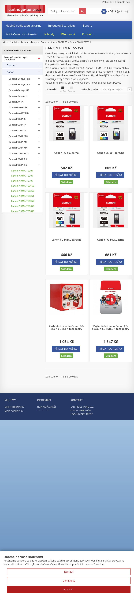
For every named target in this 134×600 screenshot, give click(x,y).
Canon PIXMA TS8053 (22, 349)
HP (8, 462)
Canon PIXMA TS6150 (22, 283)
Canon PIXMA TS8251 (22, 374)
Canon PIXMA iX (17, 132)
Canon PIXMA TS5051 (22, 217)
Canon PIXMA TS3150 (22, 187)
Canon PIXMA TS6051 (22, 278)
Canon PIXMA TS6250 (22, 293)
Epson (10, 455)
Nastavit (68, 571)
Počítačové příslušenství (19, 531)
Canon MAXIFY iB (18, 109)
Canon (10, 73)
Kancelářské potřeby (17, 524)
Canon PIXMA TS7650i (23, 323)
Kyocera (11, 476)
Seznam (72, 89)
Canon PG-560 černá (66, 152)
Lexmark (12, 483)
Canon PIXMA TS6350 (22, 303)
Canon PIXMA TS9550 (22, 429)
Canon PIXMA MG (18, 137)
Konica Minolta (15, 469)
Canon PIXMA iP (17, 126)
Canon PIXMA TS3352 (22, 202)
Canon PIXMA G (17, 120)
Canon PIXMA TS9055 (22, 414)
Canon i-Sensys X (18, 97)
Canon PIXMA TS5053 (22, 222)
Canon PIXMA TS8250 (22, 369)
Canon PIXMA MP (18, 143)
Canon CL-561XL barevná (66, 239)
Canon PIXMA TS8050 (22, 333)
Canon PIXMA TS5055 (22, 227)
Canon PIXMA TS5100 (22, 232)
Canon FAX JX (16, 103)
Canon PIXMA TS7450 (22, 313)
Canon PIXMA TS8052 (22, 343)
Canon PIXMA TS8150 (22, 354)
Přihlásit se (108, 2)
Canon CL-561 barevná (110, 152)
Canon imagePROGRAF (21, 447)
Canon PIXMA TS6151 (22, 288)
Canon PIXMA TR (18, 160)
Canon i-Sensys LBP (19, 86)
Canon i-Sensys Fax (19, 80)
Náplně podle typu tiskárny (15, 59)
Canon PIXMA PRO (18, 155)
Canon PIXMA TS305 (22, 177)
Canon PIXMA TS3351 (22, 197)
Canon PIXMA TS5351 (22, 253)
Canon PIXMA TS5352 (22, 258)
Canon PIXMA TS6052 (22, 273)
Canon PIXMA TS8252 (22, 379)
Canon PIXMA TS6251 (22, 298)
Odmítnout (69, 580)
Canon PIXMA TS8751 (22, 404)
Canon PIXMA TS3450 (22, 207)
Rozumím (68, 589)
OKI (9, 489)
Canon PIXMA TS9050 (22, 409)
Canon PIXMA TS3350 (22, 192)
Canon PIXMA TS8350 (22, 384)
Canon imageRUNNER (21, 442)
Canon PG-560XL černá (110, 239)
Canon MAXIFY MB (19, 114)
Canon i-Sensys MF (19, 91)
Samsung (12, 496)
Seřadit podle (89, 89)
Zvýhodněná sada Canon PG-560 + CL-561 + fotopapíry (66, 327)
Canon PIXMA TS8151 (22, 359)
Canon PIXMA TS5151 (22, 242)
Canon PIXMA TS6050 (22, 268)
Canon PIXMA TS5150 (22, 237)
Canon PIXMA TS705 (22, 182)
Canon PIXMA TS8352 (22, 394)
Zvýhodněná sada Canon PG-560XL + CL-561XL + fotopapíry (110, 327)
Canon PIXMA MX (18, 149)
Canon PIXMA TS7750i (23, 328)
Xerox (10, 510)
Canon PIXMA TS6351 (22, 308)
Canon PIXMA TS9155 (22, 424)
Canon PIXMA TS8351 (22, 389)
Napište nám (123, 2)
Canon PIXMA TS (18, 166)
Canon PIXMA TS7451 (22, 318)
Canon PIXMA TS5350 (23, 248)
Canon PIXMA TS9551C (18, 434)
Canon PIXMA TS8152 (22, 364)
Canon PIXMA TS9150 (22, 419)
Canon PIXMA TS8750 (22, 399)
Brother (11, 66)
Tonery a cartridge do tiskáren (18, 518)
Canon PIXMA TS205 (22, 172)
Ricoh (10, 503)
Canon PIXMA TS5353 (22, 263)
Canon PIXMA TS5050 (22, 212)
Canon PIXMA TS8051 (22, 338)
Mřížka (63, 89)
